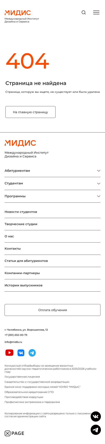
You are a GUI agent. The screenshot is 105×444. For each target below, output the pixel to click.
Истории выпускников (23, 285)
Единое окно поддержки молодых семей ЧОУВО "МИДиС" (42, 386)
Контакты (13, 248)
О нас (9, 236)
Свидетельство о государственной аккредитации (37, 381)
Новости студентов (21, 212)
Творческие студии (21, 224)
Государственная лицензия (22, 376)
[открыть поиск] (84, 12)
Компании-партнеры (22, 273)
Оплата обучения (52, 310)
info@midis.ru (13, 342)
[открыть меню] (96, 12)
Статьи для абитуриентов (26, 261)
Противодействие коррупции (24, 397)
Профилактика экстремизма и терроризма (32, 402)
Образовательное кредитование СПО (29, 392)
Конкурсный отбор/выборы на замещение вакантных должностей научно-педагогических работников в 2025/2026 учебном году (50, 368)
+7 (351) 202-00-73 (16, 335)
